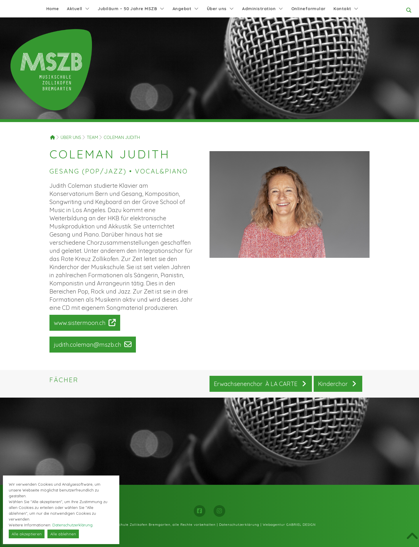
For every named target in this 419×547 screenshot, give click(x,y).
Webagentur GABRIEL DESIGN (289, 525)
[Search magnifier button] (409, 10)
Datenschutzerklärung (239, 525)
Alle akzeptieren (27, 534)
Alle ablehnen (63, 534)
